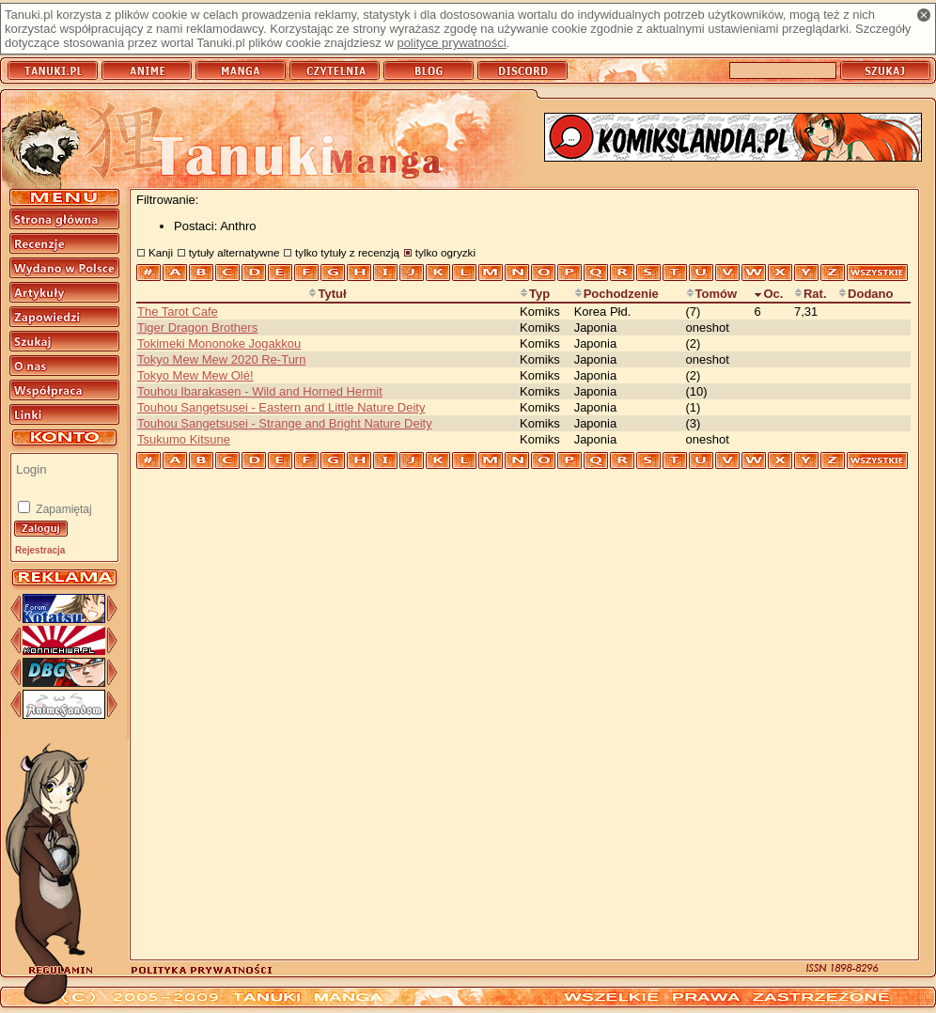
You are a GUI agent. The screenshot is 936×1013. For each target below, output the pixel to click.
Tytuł (327, 294)
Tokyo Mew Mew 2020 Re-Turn (221, 359)
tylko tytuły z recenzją (347, 252)
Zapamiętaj (62, 509)
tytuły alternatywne (234, 252)
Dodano (865, 294)
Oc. (768, 294)
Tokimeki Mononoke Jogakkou (219, 343)
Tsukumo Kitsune (183, 439)
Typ (535, 294)
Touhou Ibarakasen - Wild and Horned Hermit (259, 391)
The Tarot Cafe (177, 311)
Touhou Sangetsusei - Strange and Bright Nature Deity (284, 423)
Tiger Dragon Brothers (197, 327)
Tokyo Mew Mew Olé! (195, 375)
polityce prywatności (451, 43)
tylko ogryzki (445, 252)
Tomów (712, 294)
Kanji (160, 252)
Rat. (810, 294)
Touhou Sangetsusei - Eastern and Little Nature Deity (281, 407)
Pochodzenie (616, 294)
